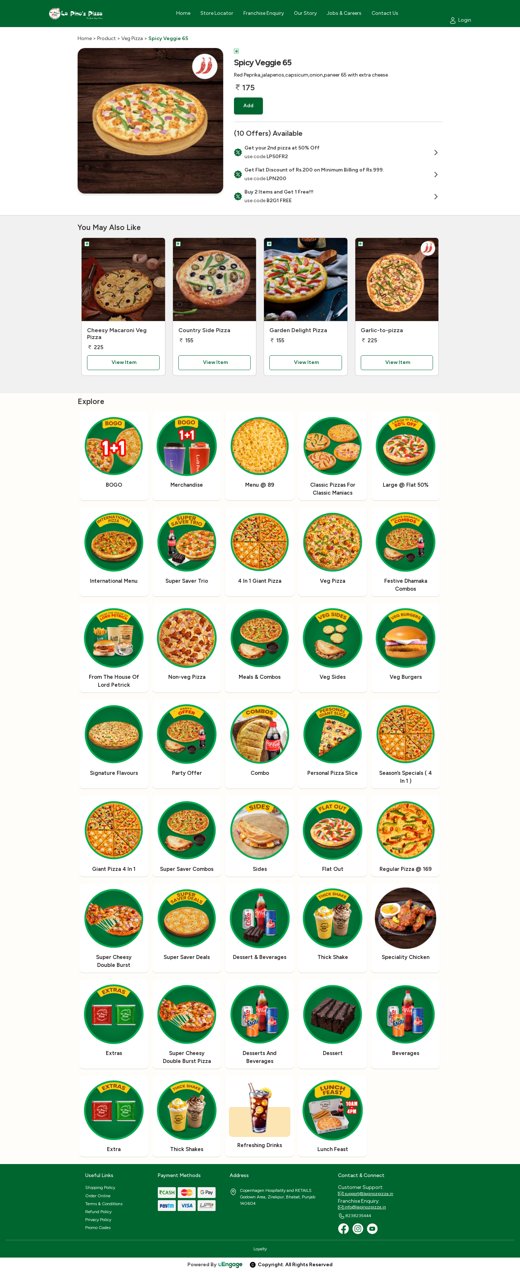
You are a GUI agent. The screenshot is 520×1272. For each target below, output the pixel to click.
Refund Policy (98, 1211)
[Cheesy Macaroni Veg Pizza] (123, 279)
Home (85, 38)
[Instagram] (357, 1228)
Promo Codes (97, 1227)
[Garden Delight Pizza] (305, 279)
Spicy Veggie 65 (168, 38)
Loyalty (260, 1248)
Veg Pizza (132, 38)
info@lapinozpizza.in (362, 1207)
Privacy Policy (98, 1219)
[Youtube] (372, 1228)
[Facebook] (343, 1228)
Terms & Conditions (103, 1203)
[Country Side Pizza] (214, 279)
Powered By (215, 1265)
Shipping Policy (100, 1187)
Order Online (97, 1195)
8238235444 (354, 1216)
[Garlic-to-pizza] (397, 279)
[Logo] (76, 13)
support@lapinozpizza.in (365, 1194)
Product (106, 38)
